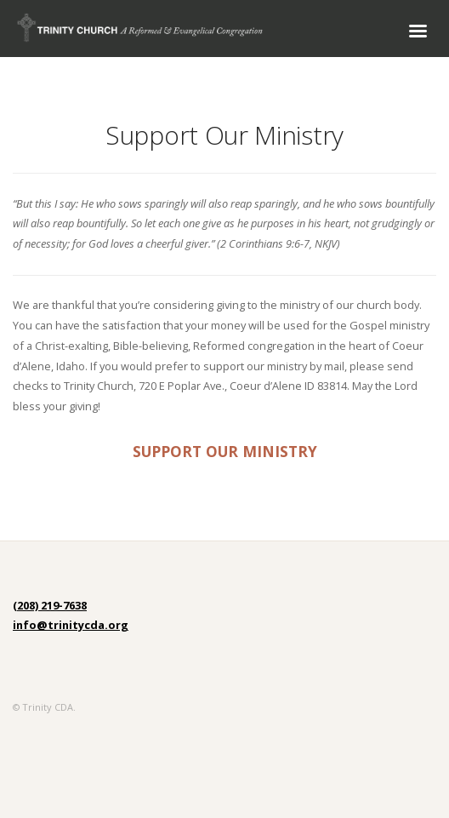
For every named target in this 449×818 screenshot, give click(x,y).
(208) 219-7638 (50, 605)
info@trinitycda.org (70, 624)
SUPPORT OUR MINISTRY (225, 451)
